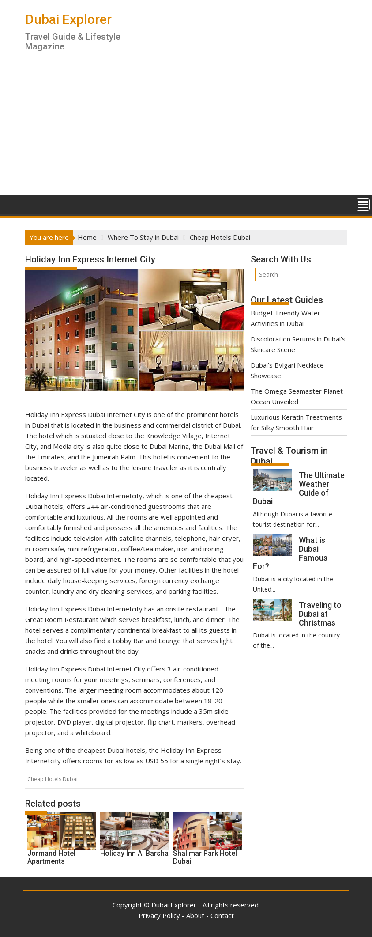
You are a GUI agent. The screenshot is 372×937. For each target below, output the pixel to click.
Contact (222, 915)
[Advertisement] (186, 128)
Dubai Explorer (68, 19)
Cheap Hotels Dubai (52, 779)
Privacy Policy (159, 915)
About (195, 915)
